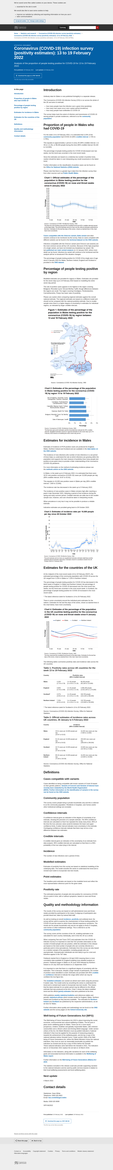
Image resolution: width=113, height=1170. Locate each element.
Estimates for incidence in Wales (26, 112)
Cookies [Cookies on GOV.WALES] (50, 1151)
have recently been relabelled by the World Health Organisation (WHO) (71, 788)
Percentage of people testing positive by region (25, 106)
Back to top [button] (37, 1140)
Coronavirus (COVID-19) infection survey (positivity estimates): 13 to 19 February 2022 (43, 35)
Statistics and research (28, 33)
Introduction (18, 94)
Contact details (20, 136)
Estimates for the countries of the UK (26, 118)
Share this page (22, 1140)
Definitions (18, 124)
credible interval (82, 137)
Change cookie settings (37, 21)
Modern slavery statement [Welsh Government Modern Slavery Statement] (86, 1151)
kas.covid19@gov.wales (57, 1097)
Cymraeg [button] (63, 27)
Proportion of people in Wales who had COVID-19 (25, 99)
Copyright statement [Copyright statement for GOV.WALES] (39, 1151)
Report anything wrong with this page (25, 1134)
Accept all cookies (21, 21)
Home (16, 33)
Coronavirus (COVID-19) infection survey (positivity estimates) (60, 33)
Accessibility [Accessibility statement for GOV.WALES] (27, 1151)
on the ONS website (84, 240)
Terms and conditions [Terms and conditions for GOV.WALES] (68, 1151)
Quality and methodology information (23, 130)
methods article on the (59, 469)
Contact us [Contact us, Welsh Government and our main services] (17, 1151)
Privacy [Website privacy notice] (57, 1151)
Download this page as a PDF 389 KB (29, 76)
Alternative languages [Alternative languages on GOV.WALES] (21, 1153)
